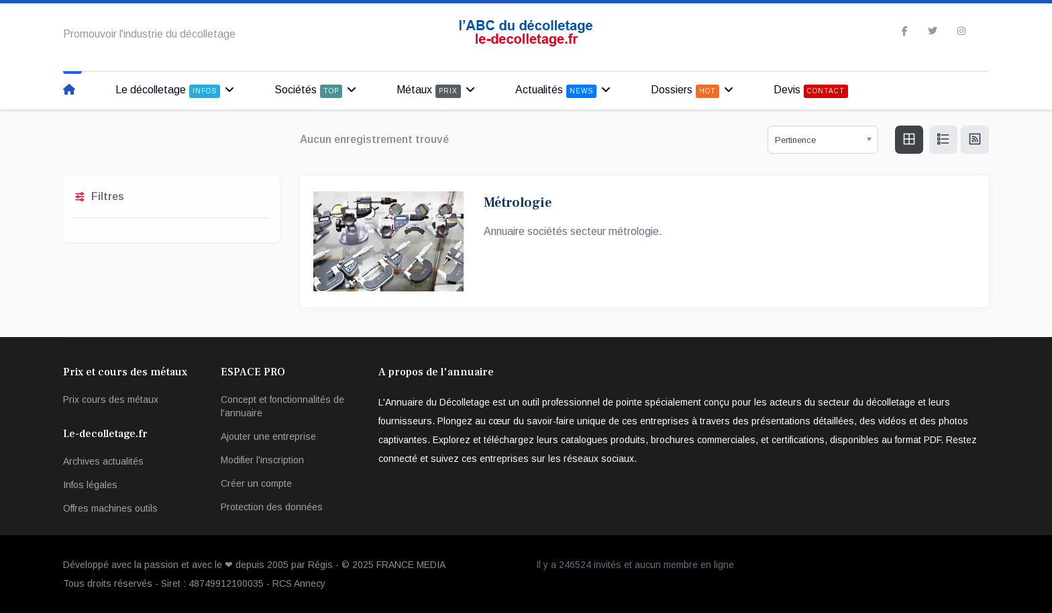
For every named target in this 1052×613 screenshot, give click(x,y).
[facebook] (905, 31)
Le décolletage (167, 91)
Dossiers (685, 91)
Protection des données (272, 507)
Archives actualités (103, 461)
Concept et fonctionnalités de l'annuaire (282, 406)
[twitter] (932, 31)
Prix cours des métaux (110, 399)
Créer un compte (256, 483)
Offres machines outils (110, 508)
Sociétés (308, 91)
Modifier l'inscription (262, 460)
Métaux (429, 91)
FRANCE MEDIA (410, 564)
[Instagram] (961, 31)
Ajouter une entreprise (268, 436)
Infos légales (90, 484)
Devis (811, 91)
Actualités (555, 91)
